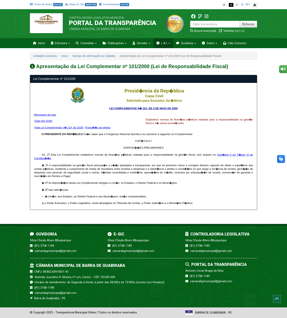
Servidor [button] (141, 43)
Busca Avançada (203, 30)
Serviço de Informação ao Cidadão (93, 56)
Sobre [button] (209, 43)
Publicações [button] (115, 43)
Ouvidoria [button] (186, 43)
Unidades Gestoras (45, 56)
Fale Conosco (234, 43)
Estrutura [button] (60, 43)
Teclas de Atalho (46, 4)
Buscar (248, 24)
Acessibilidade (114, 4)
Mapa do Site (81, 4)
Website (231, 30)
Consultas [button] (86, 43)
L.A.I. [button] (163, 43)
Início (39, 43)
